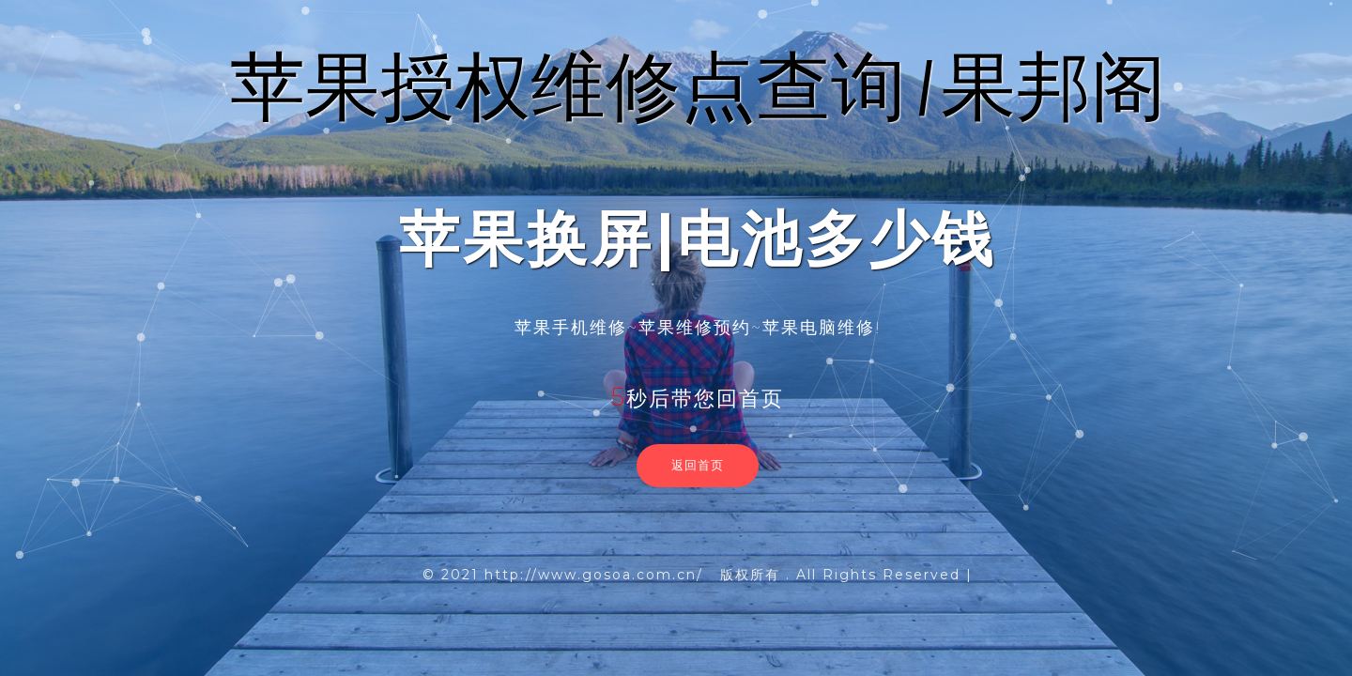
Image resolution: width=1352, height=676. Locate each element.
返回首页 (697, 464)
